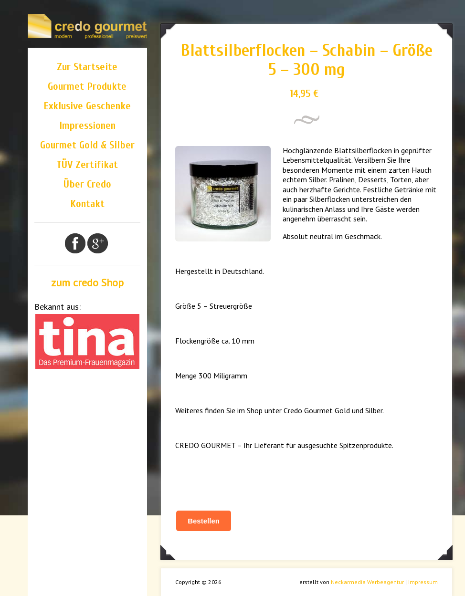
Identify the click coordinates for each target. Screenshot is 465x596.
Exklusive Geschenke (87, 106)
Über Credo (87, 184)
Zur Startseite (87, 67)
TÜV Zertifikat (87, 164)
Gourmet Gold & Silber (87, 145)
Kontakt (87, 204)
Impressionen (87, 125)
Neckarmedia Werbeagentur (367, 582)
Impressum (423, 582)
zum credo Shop (87, 282)
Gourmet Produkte (87, 86)
